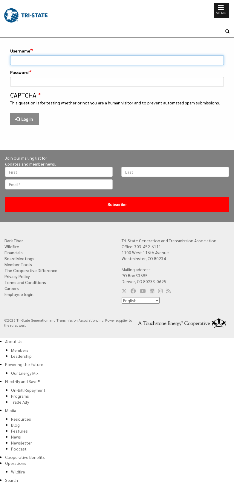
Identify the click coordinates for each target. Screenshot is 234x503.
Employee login (18, 294)
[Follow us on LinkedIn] (152, 291)
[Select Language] (141, 300)
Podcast (19, 448)
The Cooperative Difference (30, 270)
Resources (21, 419)
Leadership (21, 356)
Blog (15, 425)
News (16, 436)
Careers (11, 288)
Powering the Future (24, 364)
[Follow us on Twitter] (124, 291)
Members (19, 350)
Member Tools (18, 264)
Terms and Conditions (25, 282)
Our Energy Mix (24, 373)
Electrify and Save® (22, 381)
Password (19, 72)
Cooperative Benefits (25, 457)
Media (10, 410)
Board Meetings (19, 258)
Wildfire (11, 246)
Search (11, 480)
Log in (24, 119)
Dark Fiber (13, 240)
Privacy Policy (17, 276)
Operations (15, 463)
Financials (13, 252)
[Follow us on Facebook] (133, 291)
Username (20, 50)
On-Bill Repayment (28, 390)
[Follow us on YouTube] (143, 291)
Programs (20, 396)
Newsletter (21, 442)
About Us (13, 341)
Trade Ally (20, 402)
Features (19, 430)
